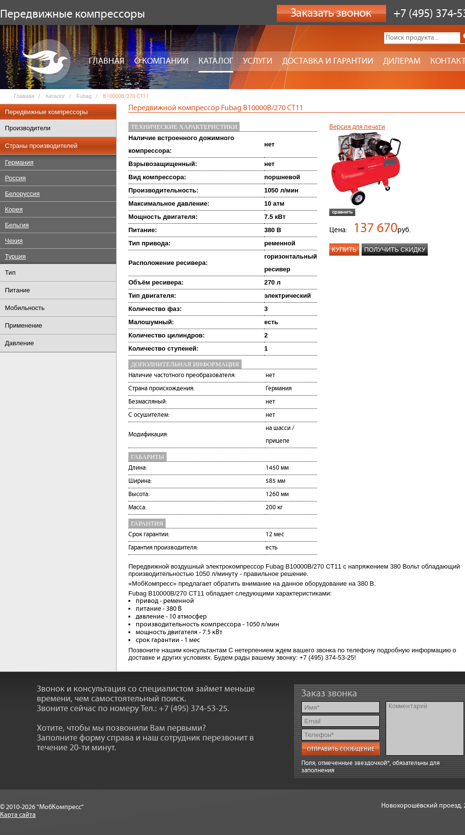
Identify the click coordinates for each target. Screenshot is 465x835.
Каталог (215, 61)
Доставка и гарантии (327, 61)
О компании (161, 61)
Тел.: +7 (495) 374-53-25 (184, 709)
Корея (14, 209)
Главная (106, 61)
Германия (19, 162)
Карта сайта (18, 815)
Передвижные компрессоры (46, 112)
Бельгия (17, 225)
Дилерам (401, 61)
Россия (15, 178)
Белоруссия (22, 193)
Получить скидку (394, 249)
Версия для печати (357, 127)
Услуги (257, 61)
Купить (344, 249)
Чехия (14, 240)
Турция (15, 256)
